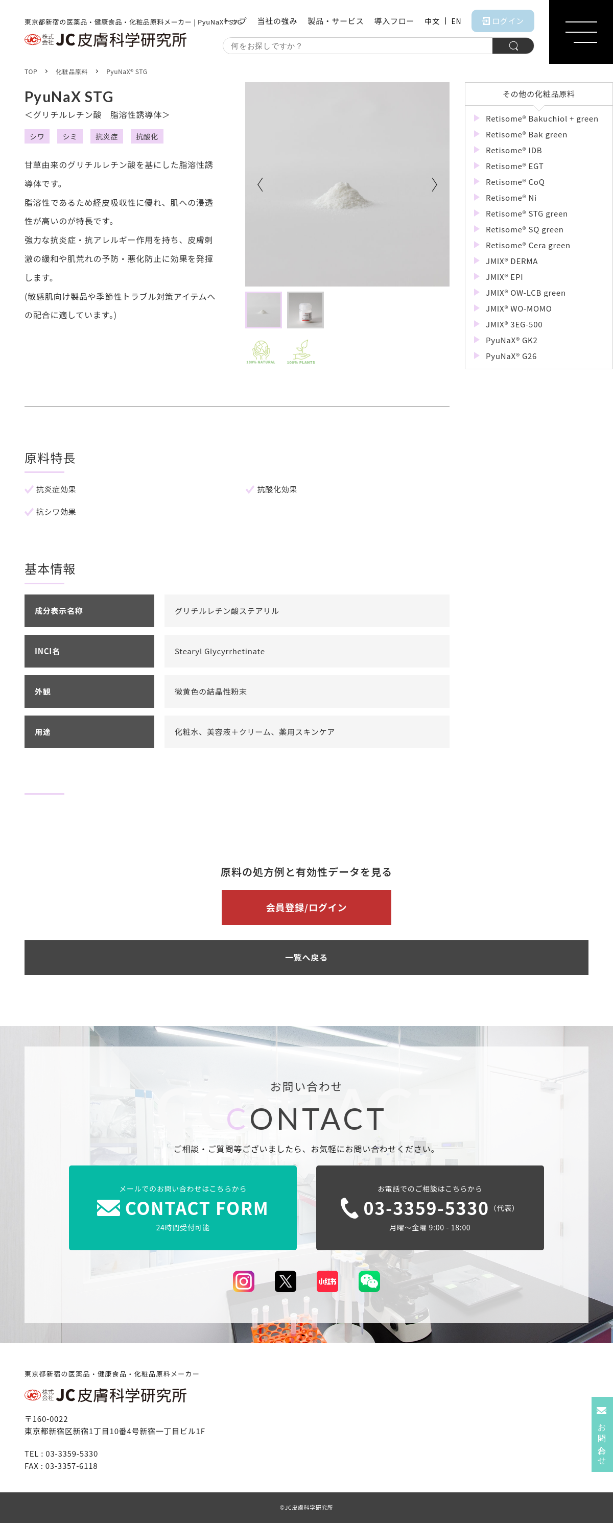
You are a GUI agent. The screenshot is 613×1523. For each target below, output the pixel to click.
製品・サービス (336, 20)
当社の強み (277, 20)
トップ (235, 20)
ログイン (503, 20)
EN (457, 21)
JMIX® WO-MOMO (518, 308)
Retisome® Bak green (526, 134)
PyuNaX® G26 (510, 355)
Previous (260, 184)
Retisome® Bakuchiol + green (541, 118)
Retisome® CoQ (514, 181)
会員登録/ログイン (306, 907)
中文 (432, 21)
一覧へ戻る (306, 957)
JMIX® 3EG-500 (513, 324)
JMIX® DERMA (511, 260)
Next (434, 184)
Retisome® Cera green (527, 245)
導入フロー (394, 20)
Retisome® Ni (510, 197)
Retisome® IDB (513, 150)
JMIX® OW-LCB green (525, 292)
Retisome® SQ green (524, 229)
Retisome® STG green (526, 213)
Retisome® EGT (514, 165)
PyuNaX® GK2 (511, 340)
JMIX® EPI (503, 276)
